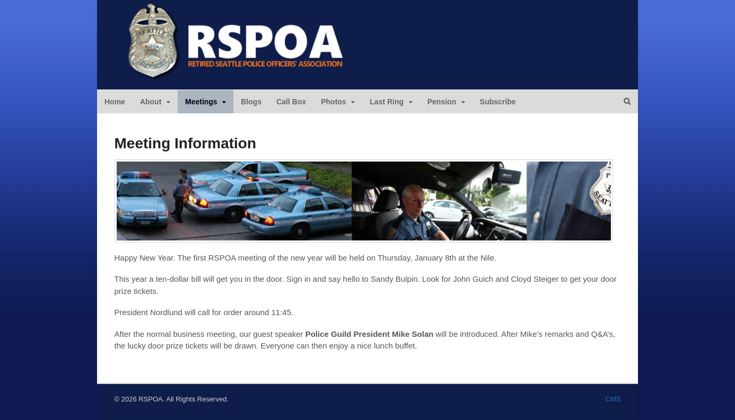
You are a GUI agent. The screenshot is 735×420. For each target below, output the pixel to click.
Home (114, 101)
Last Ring (387, 101)
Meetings (201, 101)
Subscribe (498, 101)
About (150, 101)
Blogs (251, 101)
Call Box (291, 101)
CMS (613, 399)
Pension (441, 101)
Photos (333, 101)
